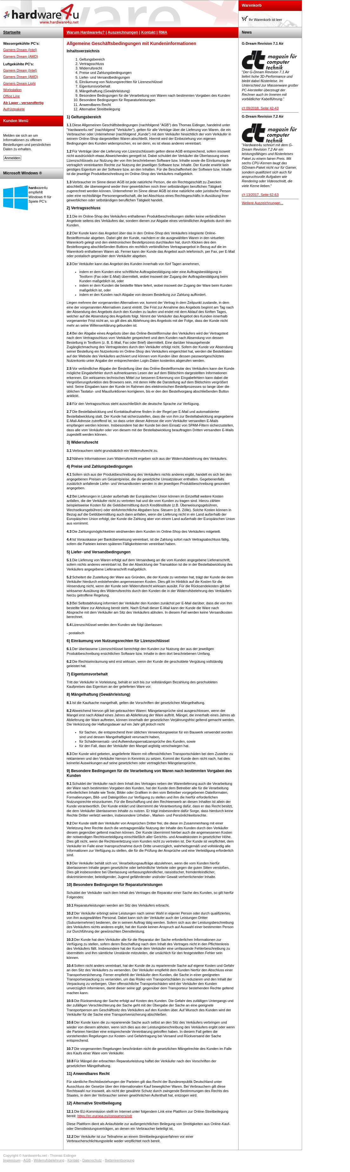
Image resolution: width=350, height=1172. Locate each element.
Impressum (11, 1160)
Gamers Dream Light (19, 83)
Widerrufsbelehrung (49, 1160)
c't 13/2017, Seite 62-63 (260, 195)
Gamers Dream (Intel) (20, 50)
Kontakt (148, 32)
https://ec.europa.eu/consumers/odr (104, 1116)
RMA (163, 32)
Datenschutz (92, 1160)
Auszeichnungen (123, 32)
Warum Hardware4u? (86, 32)
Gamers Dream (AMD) (20, 56)
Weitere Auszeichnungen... (262, 203)
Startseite (12, 32)
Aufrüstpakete (14, 109)
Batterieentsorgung (119, 1160)
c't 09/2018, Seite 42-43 (260, 108)
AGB (27, 1160)
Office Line (11, 96)
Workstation (12, 90)
